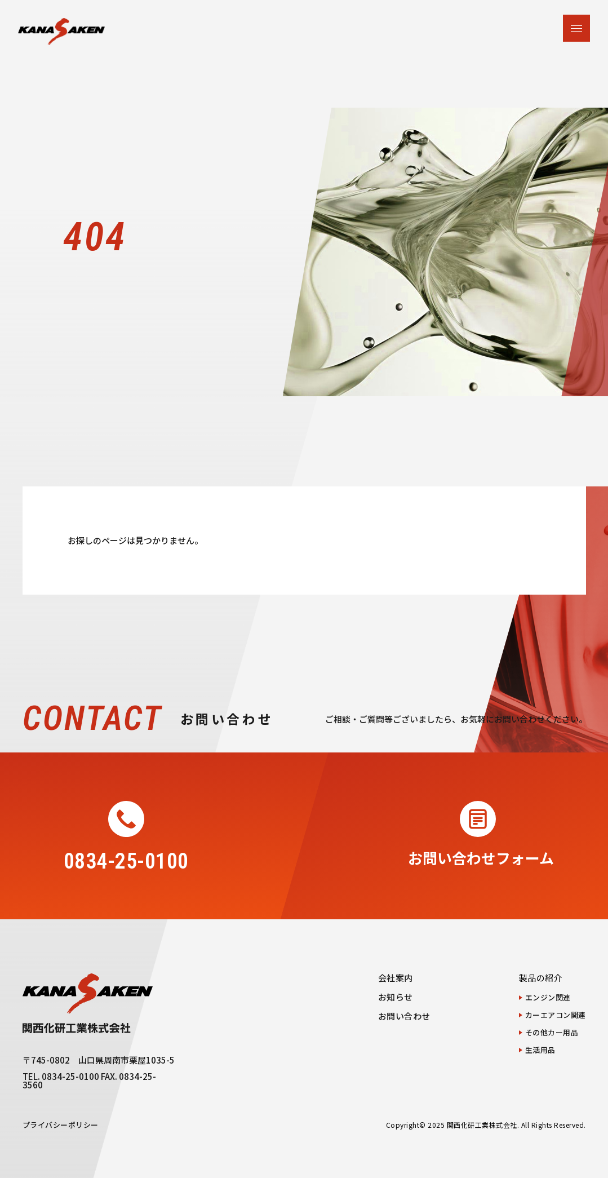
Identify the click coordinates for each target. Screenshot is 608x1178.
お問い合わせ (404, 1016)
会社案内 (395, 978)
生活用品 (540, 1049)
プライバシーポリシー (61, 1124)
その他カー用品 (552, 1032)
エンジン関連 (548, 997)
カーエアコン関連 (555, 1014)
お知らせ (395, 997)
